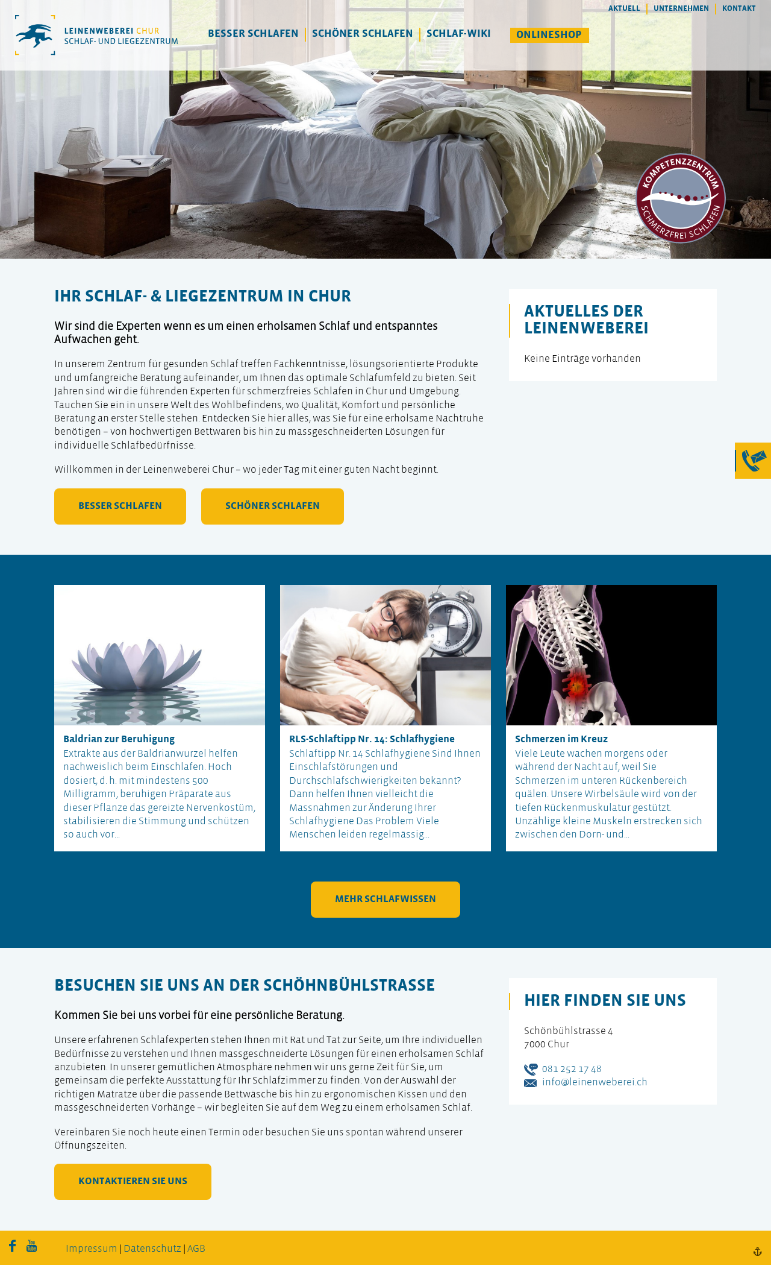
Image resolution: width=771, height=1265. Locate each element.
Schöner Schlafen (362, 34)
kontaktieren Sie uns (132, 1181)
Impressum (91, 1249)
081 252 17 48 (572, 1069)
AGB (196, 1249)
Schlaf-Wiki (458, 34)
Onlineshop (549, 35)
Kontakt (739, 9)
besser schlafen (120, 506)
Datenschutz (152, 1249)
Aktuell (624, 9)
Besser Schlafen (253, 34)
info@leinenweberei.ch (595, 1082)
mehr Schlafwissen (385, 899)
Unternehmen (681, 9)
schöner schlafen (272, 506)
